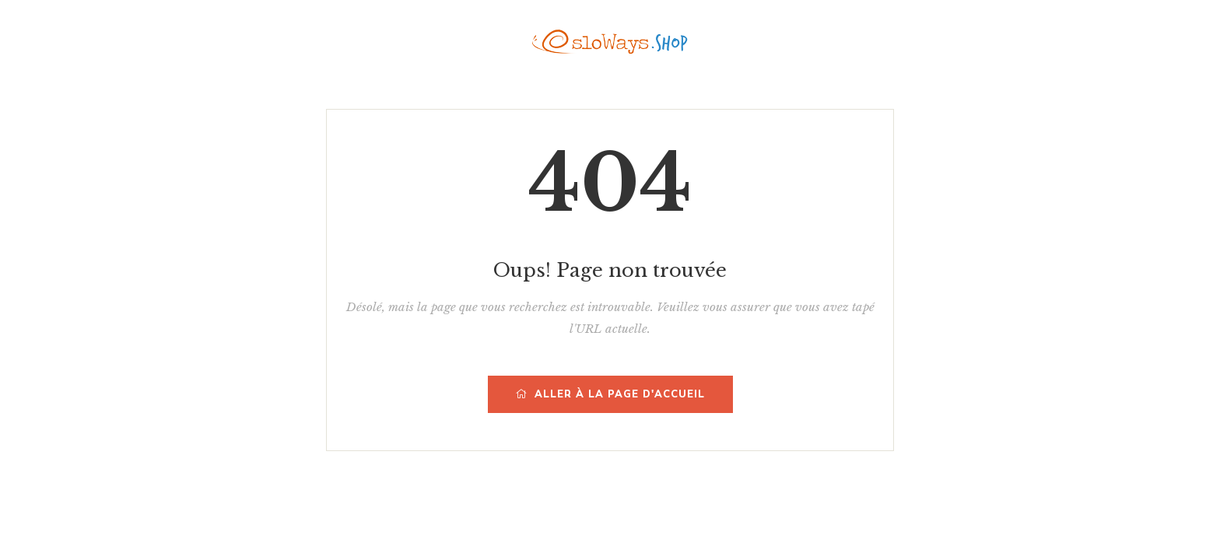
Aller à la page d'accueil (610, 394)
